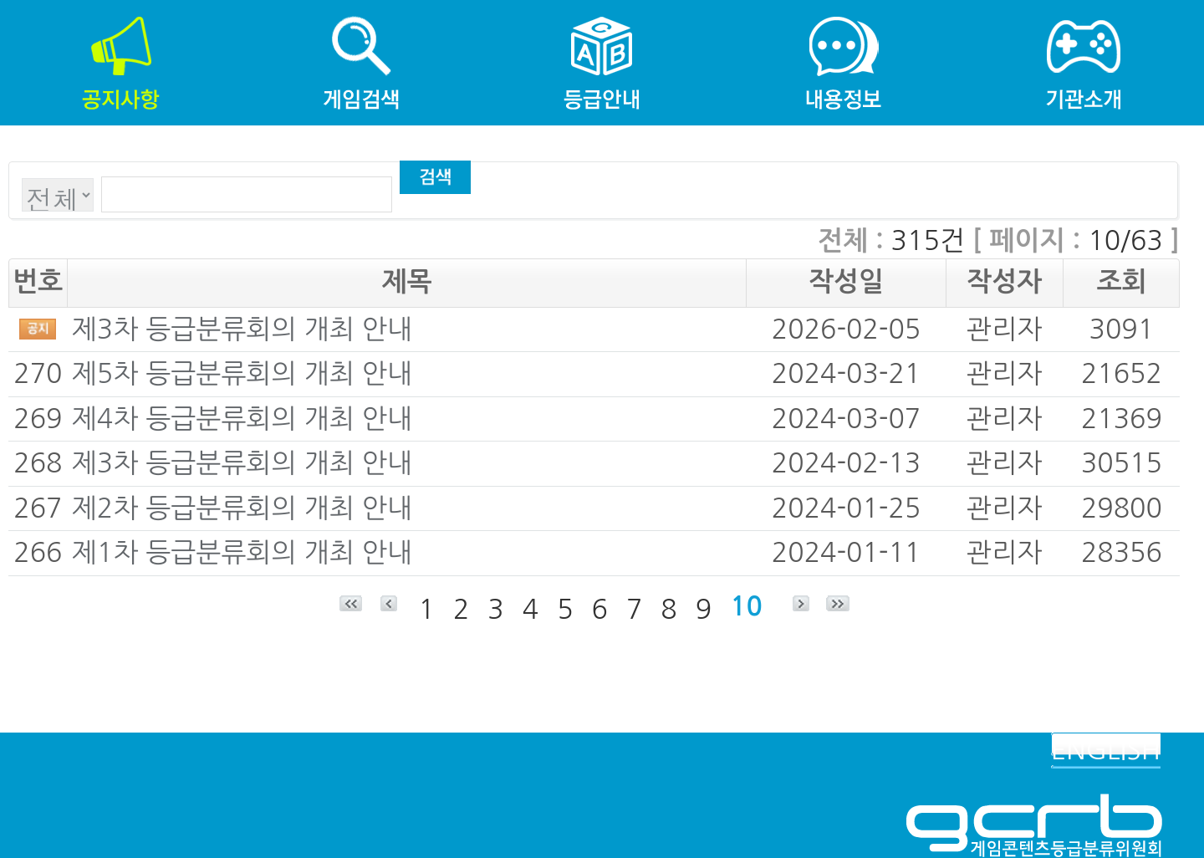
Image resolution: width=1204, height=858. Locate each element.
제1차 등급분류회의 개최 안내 (242, 552)
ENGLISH (1106, 750)
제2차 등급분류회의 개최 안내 (242, 508)
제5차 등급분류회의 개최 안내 (242, 373)
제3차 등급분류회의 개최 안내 (242, 329)
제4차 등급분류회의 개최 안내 (242, 419)
